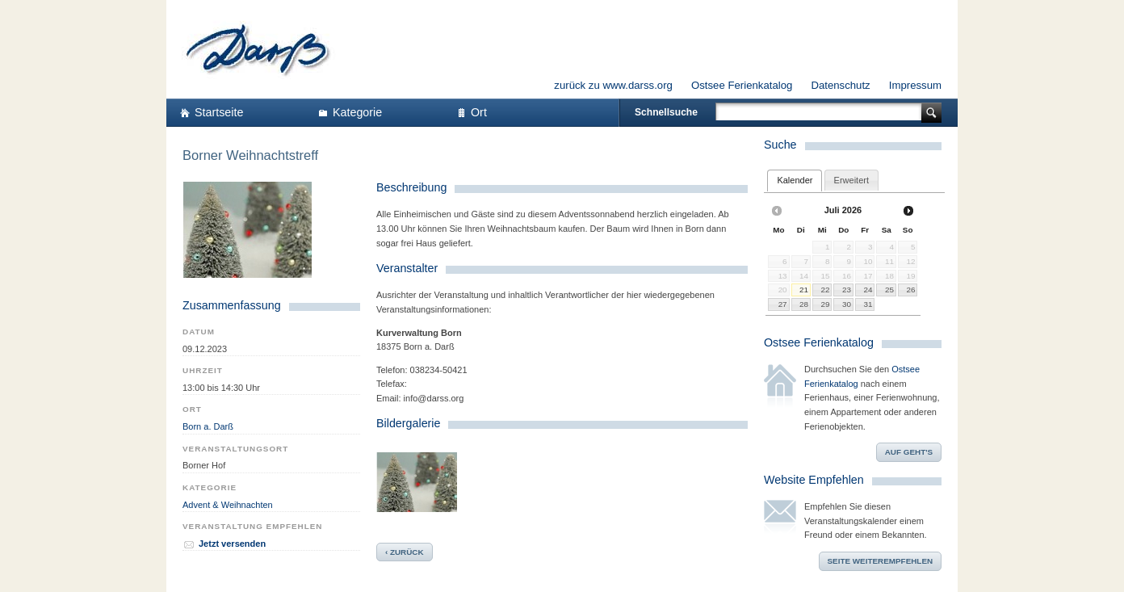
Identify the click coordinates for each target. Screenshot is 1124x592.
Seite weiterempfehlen (880, 560)
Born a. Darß (207, 426)
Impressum (915, 85)
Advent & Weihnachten (227, 505)
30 (846, 304)
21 (803, 289)
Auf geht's (909, 451)
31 (868, 304)
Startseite (219, 112)
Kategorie (357, 112)
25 (889, 289)
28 (803, 304)
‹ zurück (404, 552)
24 (868, 289)
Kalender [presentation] (794, 180)
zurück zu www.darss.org (613, 85)
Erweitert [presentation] (851, 180)
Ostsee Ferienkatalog (741, 85)
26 (910, 289)
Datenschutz (840, 85)
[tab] (794, 180)
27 (782, 304)
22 (824, 289)
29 (824, 304)
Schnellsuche (666, 112)
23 (846, 289)
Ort (479, 112)
